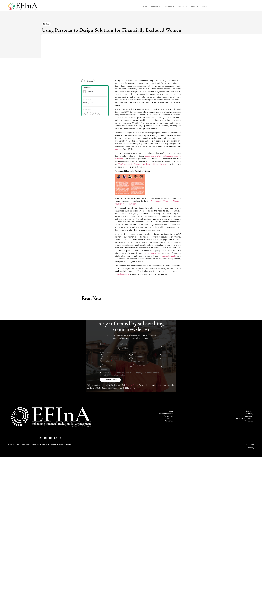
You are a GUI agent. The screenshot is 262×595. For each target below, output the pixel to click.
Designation (136, 353)
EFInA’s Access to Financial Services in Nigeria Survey (142, 164)
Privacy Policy (132, 385)
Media (194, 6)
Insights (182, 6)
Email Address (106, 353)
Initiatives (169, 6)
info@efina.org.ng (122, 274)
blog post (119, 149)
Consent (103, 370)
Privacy (251, 448)
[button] (84, 113)
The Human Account (152, 253)
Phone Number (137, 361)
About (145, 6)
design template (169, 256)
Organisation (105, 361)
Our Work (156, 6)
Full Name (123, 344)
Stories (204, 6)
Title (102, 344)
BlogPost (46, 24)
